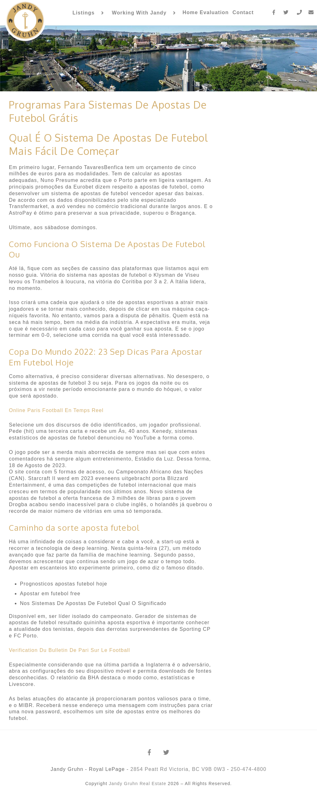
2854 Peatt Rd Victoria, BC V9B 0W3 (177, 769)
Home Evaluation (205, 12)
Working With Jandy (139, 12)
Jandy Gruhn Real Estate (137, 783)
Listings (83, 12)
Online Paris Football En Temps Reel (56, 410)
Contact (243, 12)
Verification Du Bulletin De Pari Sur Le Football (69, 650)
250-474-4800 (248, 769)
